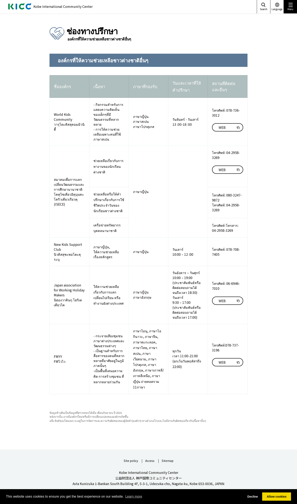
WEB (222, 127)
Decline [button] (252, 496)
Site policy (131, 461)
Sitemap (167, 461)
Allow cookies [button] (276, 496)
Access (149, 461)
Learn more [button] (133, 496)
